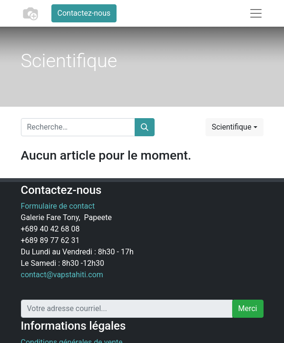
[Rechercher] (145, 127)
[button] (235, 127)
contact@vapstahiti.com (62, 274)
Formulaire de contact (58, 206)
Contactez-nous (84, 13)
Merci (247, 308)
